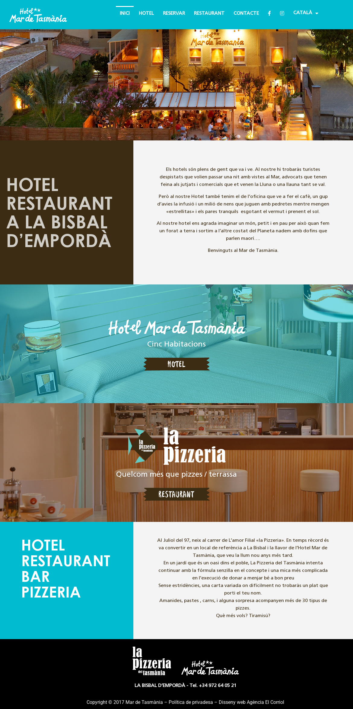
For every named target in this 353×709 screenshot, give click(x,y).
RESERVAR (174, 13)
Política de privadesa (191, 702)
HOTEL (146, 13)
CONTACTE (246, 13)
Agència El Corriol (265, 702)
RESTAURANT (209, 13)
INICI (125, 13)
